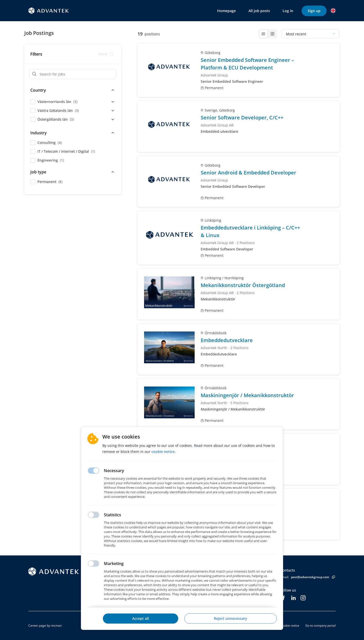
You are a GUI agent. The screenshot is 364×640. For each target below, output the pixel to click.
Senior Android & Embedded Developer (248, 172)
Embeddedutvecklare (227, 340)
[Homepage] (67, 571)
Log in (288, 10)
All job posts (259, 10)
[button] (333, 10)
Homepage (226, 10)
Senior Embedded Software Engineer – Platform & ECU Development (247, 64)
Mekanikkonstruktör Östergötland (243, 285)
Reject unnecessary (230, 618)
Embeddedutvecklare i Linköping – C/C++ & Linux (250, 231)
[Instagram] (303, 597)
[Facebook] (283, 598)
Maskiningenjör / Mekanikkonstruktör (247, 395)
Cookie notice (289, 625)
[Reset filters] (105, 54)
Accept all (140, 618)
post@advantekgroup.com (310, 577)
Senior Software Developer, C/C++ (242, 117)
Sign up (314, 10)
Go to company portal (320, 625)
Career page (37, 625)
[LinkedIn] (293, 598)
